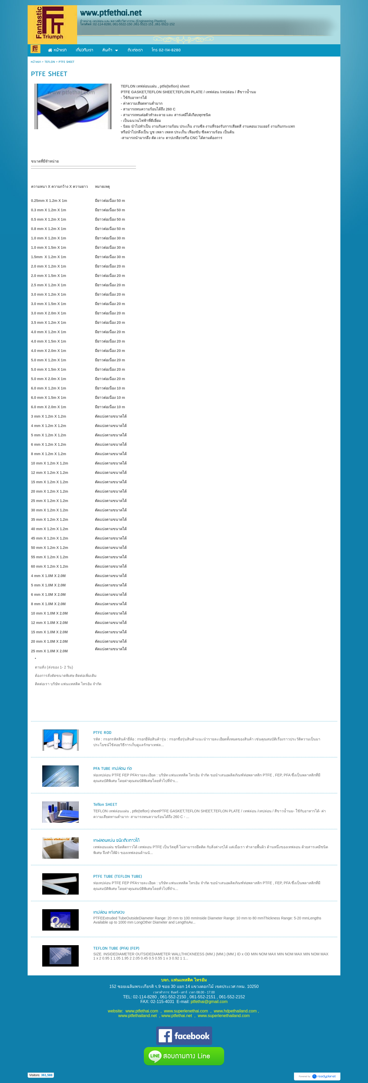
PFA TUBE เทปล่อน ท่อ (112, 768)
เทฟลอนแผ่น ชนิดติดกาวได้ (116, 840)
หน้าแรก (36, 62)
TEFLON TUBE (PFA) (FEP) (116, 948)
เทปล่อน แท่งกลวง (109, 912)
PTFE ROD (102, 732)
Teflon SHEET (105, 804)
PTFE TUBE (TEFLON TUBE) (117, 876)
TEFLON (50, 62)
